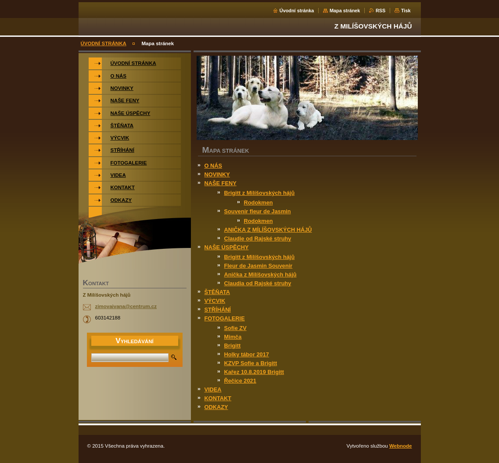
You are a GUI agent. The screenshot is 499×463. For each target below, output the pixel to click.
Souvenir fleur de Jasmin (257, 211)
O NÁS (214, 165)
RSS (380, 10)
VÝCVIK (215, 301)
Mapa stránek (345, 10)
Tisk (406, 10)
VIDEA (213, 389)
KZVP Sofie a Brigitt (250, 363)
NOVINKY (217, 174)
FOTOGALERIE (225, 318)
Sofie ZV (235, 328)
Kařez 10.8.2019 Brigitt (254, 372)
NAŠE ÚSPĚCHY (227, 247)
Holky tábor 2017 (246, 354)
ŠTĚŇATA (217, 292)
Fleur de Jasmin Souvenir (258, 265)
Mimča (233, 337)
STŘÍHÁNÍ (218, 309)
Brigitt (232, 345)
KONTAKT (218, 398)
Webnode (400, 446)
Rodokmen (258, 202)
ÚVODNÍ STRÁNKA (103, 43)
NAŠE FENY (221, 183)
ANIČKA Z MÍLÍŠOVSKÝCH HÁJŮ (268, 229)
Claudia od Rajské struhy (257, 283)
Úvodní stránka (297, 10)
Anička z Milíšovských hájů (260, 274)
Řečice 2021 (240, 380)
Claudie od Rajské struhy (257, 238)
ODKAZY (216, 407)
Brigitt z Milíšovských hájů (259, 193)
